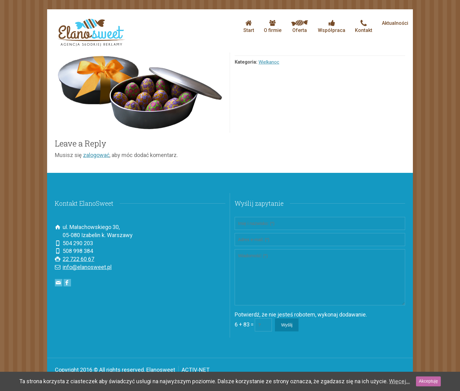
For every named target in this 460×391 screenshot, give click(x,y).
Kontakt (363, 26)
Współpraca (331, 26)
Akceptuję (428, 381)
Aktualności (395, 23)
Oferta (299, 26)
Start (248, 26)
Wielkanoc (269, 62)
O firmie (272, 26)
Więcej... (399, 381)
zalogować (96, 155)
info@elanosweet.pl (87, 267)
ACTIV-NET (196, 369)
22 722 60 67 (78, 259)
